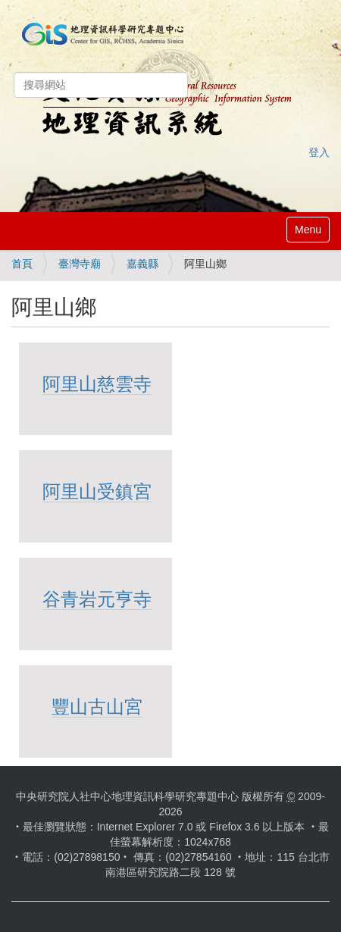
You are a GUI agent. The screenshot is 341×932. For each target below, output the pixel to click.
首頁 (22, 264)
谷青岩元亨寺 (97, 599)
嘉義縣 (142, 264)
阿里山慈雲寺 (97, 384)
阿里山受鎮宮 (97, 491)
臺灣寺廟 (79, 264)
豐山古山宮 (97, 706)
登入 (319, 152)
